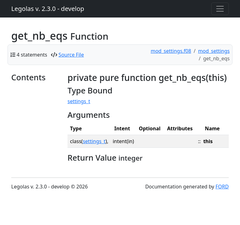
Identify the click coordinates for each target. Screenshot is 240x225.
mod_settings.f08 (171, 51)
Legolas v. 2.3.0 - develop (47, 8)
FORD (222, 186)
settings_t (79, 101)
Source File (71, 54)
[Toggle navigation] (220, 8)
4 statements (32, 54)
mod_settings (214, 51)
